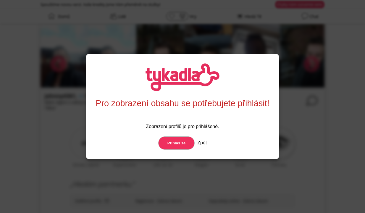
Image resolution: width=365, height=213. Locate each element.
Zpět (201, 142)
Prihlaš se (176, 143)
